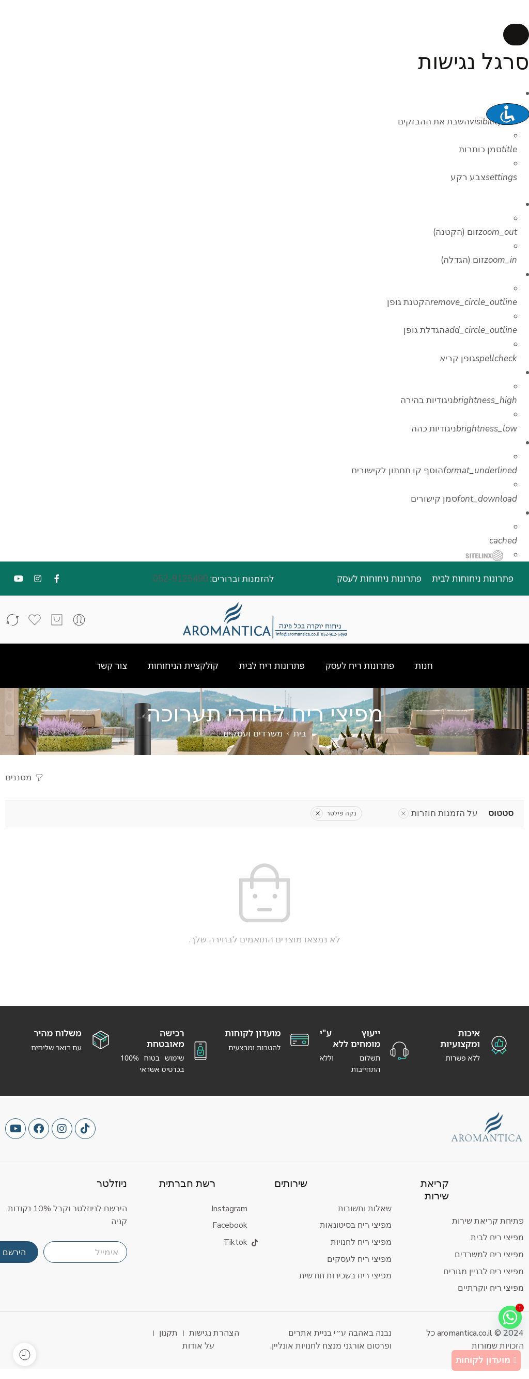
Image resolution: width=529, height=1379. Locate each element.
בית (299, 734)
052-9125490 (180, 579)
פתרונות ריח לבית (272, 665)
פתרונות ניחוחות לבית (473, 578)
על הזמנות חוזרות (438, 813)
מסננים (24, 777)
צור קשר (111, 665)
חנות (423, 665)
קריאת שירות (435, 1190)
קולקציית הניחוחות (183, 665)
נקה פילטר (334, 813)
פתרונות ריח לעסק (359, 665)
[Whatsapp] (508, 1320)
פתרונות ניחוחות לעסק (379, 578)
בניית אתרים (310, 1333)
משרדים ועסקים (253, 734)
